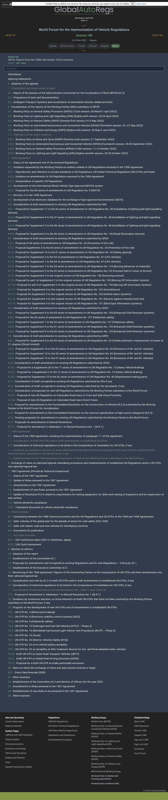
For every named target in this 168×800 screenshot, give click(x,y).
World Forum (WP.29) (101, 721)
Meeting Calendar (13, 725)
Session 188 (84, 35)
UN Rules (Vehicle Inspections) (62, 730)
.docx (23, 63)
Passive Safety (12, 739)
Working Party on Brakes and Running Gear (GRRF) (104, 777)
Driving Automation (14, 744)
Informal (93, 45)
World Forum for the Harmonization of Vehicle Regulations (84, 30)
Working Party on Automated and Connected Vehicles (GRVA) (106, 727)
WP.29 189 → (159, 35)
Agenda (52, 45)
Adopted (104, 45)
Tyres (7, 762)
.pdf (17, 63)
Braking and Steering (15, 757)
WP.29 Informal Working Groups (106, 771)
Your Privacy (140, 753)
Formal (81, 45)
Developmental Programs (60, 739)
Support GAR (140, 735)
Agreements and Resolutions (61, 735)
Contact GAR (140, 730)
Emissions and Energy (15, 748)
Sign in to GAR (141, 744)
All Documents (67, 45)
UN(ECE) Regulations (58, 721)
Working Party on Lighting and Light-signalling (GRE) (105, 743)
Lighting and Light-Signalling (18, 734)
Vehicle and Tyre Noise (15, 753)
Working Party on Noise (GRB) (105, 783)
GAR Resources (141, 725)
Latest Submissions (14, 721)
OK (132, 3)
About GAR (139, 721)
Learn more (141, 3)
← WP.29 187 (9, 35)
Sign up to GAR (141, 739)
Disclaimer (139, 748)
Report (115, 45)
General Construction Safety (18, 766)
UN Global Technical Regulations (63, 725)
